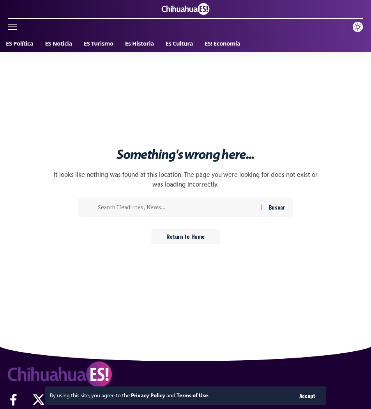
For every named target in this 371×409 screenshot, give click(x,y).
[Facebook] (13, 400)
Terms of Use (192, 395)
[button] (307, 395)
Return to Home (185, 236)
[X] (38, 400)
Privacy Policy (148, 395)
